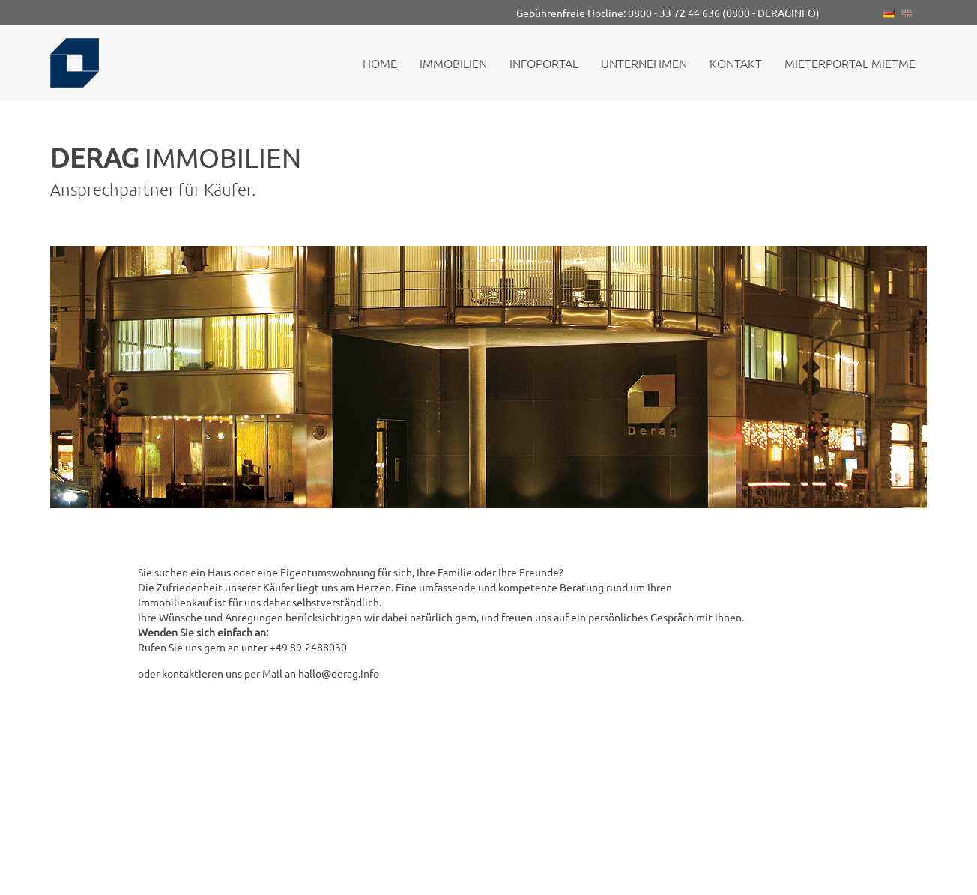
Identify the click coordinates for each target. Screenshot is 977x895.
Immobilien (453, 63)
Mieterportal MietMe (850, 63)
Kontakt (736, 63)
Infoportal (543, 63)
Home (380, 63)
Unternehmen (644, 63)
